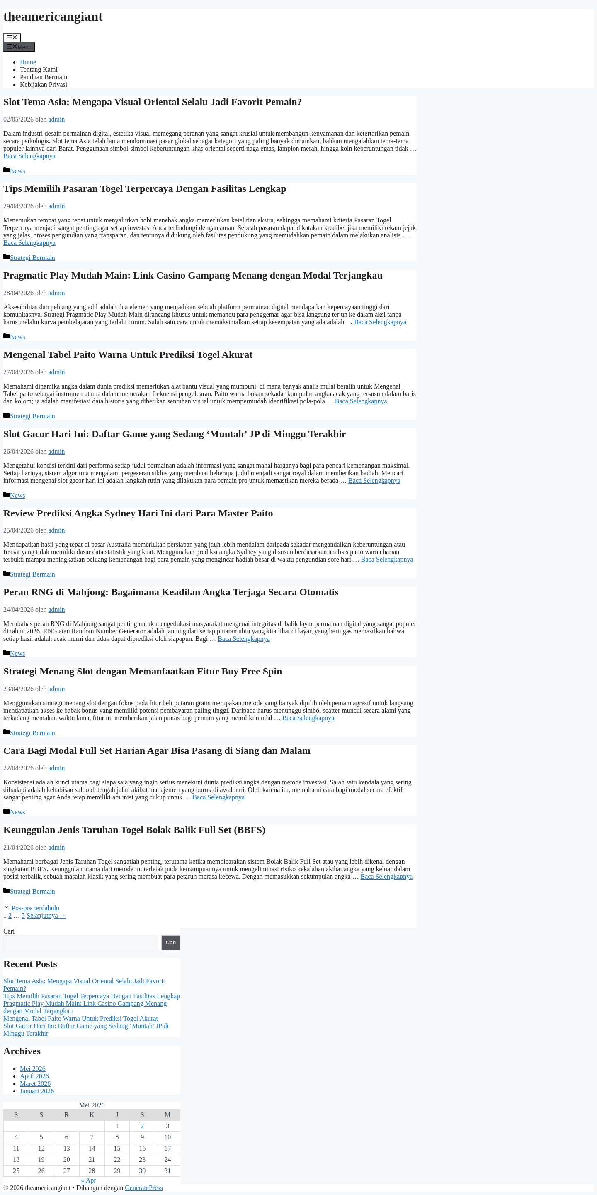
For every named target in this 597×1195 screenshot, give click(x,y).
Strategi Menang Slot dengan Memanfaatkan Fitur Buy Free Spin (142, 671)
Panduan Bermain (43, 77)
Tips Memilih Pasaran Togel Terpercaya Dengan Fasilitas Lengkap (144, 188)
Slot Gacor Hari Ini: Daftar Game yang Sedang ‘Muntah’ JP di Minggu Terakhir (174, 433)
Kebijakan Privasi (43, 84)
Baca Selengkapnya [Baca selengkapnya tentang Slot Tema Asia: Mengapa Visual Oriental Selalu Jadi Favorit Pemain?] (29, 155)
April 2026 (34, 1076)
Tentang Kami (39, 69)
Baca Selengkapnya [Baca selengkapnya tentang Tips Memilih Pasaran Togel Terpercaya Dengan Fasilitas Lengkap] (29, 242)
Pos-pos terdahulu (35, 908)
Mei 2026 (33, 1068)
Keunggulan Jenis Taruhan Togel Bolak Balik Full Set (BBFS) (134, 829)
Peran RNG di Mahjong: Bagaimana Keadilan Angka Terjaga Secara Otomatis (171, 592)
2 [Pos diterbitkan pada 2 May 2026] (142, 1125)
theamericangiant (53, 16)
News (17, 170)
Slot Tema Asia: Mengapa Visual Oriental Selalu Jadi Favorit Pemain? (152, 101)
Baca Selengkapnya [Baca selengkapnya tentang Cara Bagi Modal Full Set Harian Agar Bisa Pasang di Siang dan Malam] (218, 797)
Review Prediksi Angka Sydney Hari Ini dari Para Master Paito (138, 513)
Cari (9, 931)
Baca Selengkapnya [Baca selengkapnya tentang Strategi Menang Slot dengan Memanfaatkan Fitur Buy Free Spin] (308, 717)
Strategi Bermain (32, 257)
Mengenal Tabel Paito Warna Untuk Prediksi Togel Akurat (127, 354)
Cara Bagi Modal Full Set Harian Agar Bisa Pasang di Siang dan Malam (157, 750)
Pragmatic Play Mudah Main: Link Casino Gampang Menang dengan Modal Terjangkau (193, 275)
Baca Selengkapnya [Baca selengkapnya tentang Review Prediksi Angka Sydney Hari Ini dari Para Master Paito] (387, 559)
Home (28, 62)
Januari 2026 (37, 1091)
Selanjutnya (46, 915)
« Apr (88, 1180)
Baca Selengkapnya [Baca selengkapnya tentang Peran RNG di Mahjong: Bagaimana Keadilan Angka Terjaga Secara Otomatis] (244, 638)
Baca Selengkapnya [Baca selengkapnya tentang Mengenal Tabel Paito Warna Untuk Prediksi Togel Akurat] (361, 401)
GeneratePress (144, 1187)
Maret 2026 (35, 1083)
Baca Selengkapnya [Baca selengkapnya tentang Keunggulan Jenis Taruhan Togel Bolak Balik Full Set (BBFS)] (387, 876)
